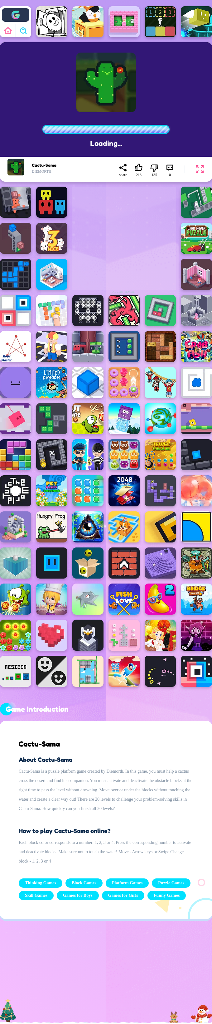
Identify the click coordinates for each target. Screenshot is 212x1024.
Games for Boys (78, 895)
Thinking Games (40, 883)
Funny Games (167, 895)
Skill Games (36, 895)
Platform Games (127, 883)
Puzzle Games (171, 883)
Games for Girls (123, 895)
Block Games (84, 883)
